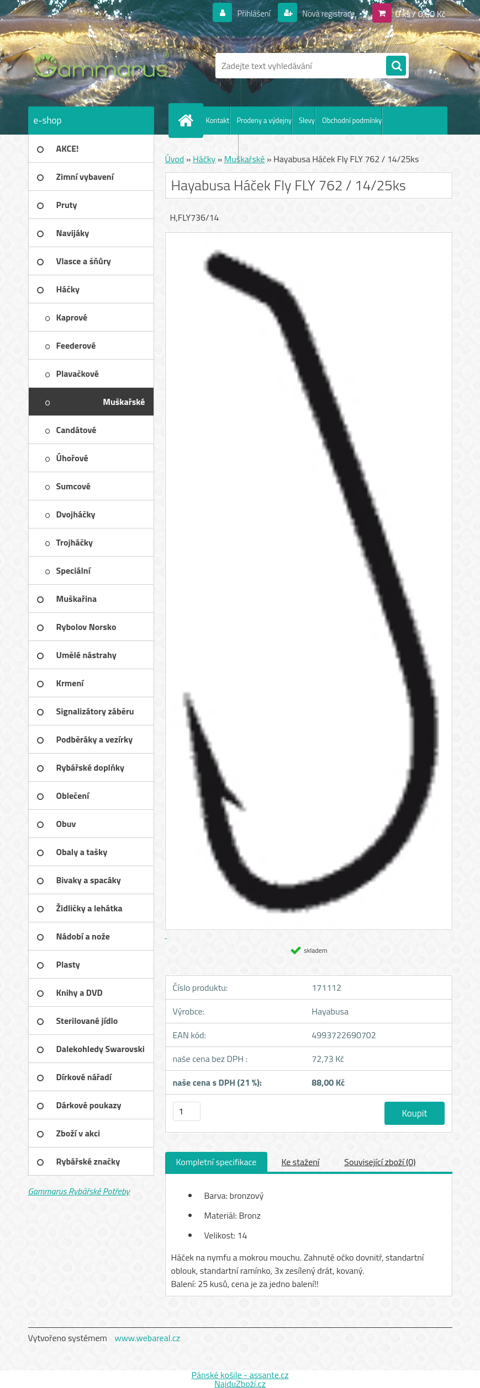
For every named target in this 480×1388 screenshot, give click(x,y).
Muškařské (244, 159)
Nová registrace (325, 13)
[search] (396, 66)
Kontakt (218, 120)
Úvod (174, 159)
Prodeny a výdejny (264, 120)
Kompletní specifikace (216, 1161)
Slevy (307, 120)
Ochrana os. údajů (211, 148)
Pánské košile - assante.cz (239, 1374)
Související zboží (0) (379, 1161)
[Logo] (104, 65)
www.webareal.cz (147, 1337)
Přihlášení (247, 13)
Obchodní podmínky (352, 120)
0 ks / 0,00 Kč (420, 13)
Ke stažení (300, 1161)
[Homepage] (188, 120)
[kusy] (187, 1111)
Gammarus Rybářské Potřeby (79, 1191)
